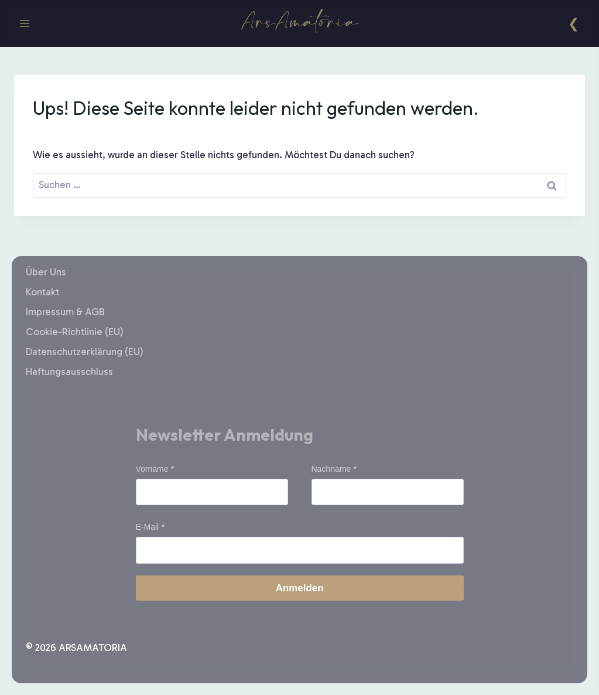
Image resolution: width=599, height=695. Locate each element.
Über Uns (46, 272)
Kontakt (42, 292)
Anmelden (299, 588)
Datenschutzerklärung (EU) (84, 351)
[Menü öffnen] (25, 23)
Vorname (152, 468)
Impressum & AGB (65, 312)
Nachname (331, 468)
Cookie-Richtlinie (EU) (75, 332)
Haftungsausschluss (69, 371)
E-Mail (147, 527)
